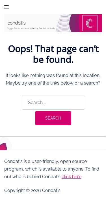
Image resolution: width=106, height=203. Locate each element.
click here (71, 176)
